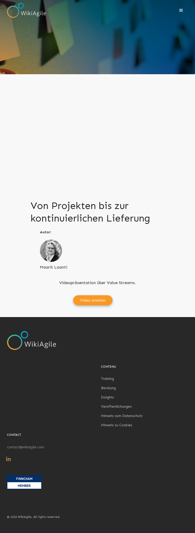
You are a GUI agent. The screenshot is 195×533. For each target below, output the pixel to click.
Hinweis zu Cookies (116, 425)
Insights (107, 397)
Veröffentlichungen (116, 407)
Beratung (108, 388)
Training (107, 379)
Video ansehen (93, 300)
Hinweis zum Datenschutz (122, 416)
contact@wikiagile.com (25, 447)
